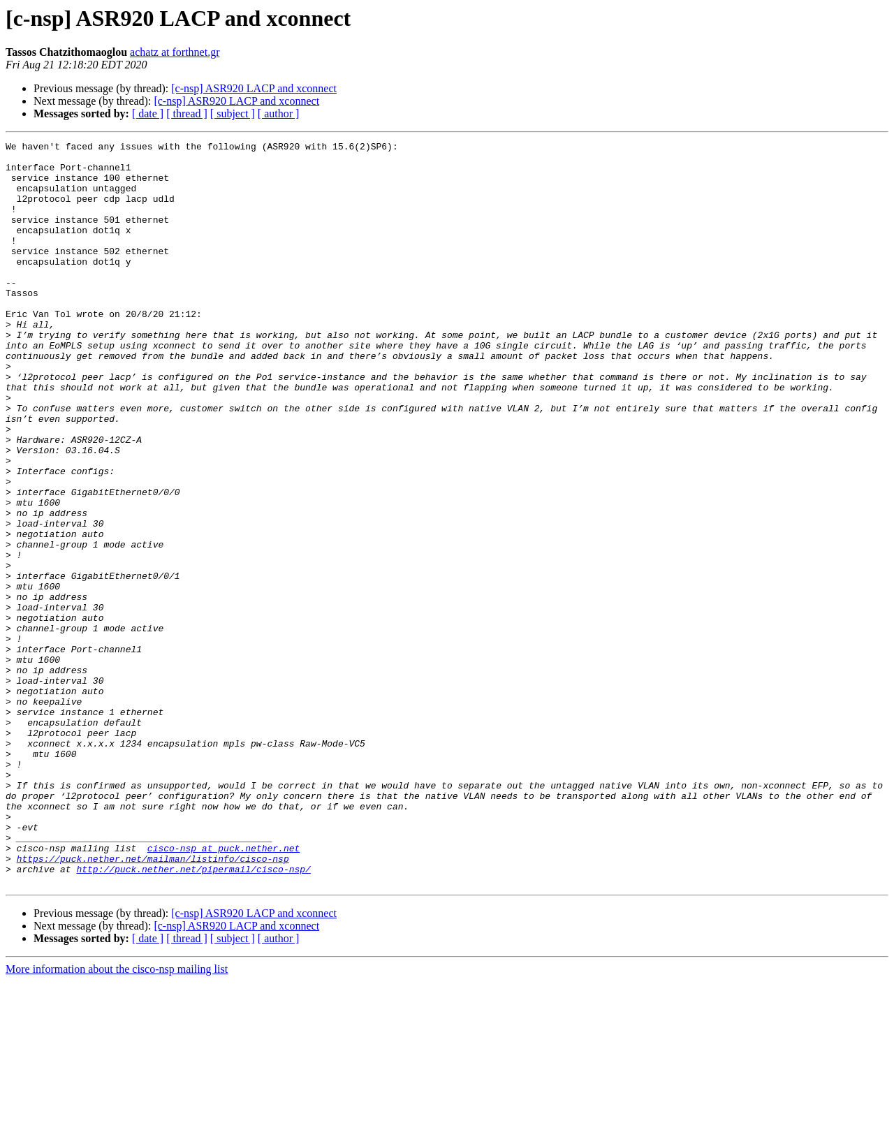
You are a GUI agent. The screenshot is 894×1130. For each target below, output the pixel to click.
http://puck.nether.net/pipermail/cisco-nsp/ (193, 1015)
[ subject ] (232, 113)
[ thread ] (186, 113)
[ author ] (279, 113)
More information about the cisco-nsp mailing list (117, 1118)
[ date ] (147, 113)
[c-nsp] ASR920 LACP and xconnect (254, 88)
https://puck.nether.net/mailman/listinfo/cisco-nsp (153, 1003)
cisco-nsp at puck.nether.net (223, 990)
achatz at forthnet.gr (174, 52)
